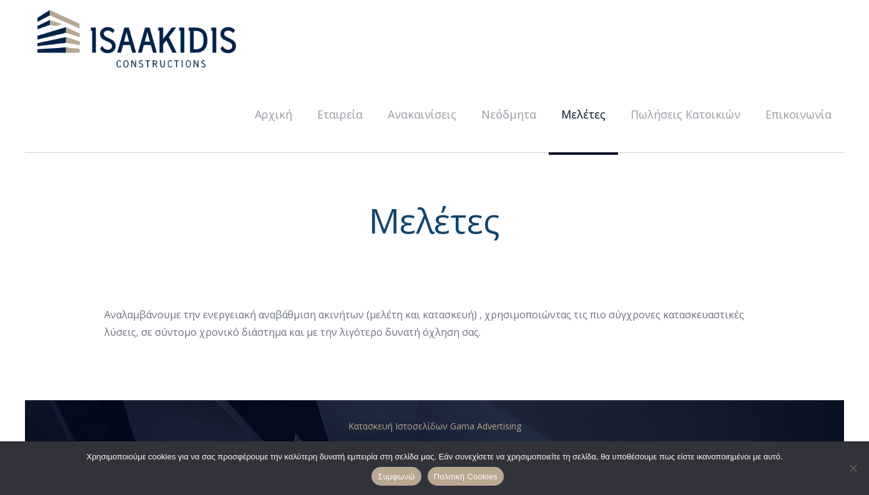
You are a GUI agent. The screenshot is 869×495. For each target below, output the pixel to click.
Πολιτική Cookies (466, 476)
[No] (853, 468)
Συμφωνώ (396, 476)
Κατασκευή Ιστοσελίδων (399, 426)
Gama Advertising (485, 426)
